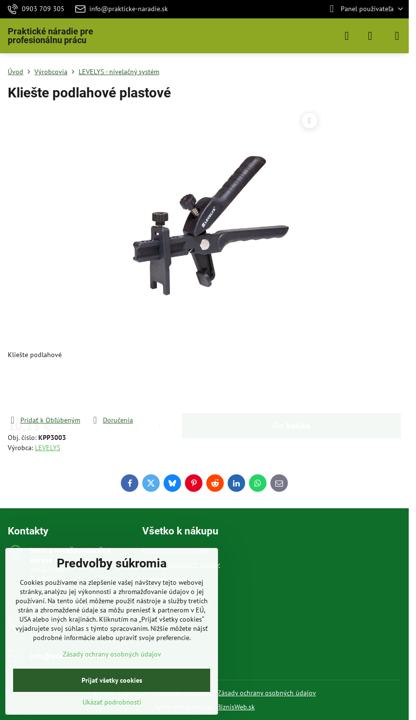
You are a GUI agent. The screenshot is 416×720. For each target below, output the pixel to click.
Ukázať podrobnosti (112, 702)
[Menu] (397, 36)
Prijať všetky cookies (112, 680)
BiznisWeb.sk (236, 707)
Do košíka (291, 387)
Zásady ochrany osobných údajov (266, 693)
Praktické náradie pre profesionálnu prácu (50, 36)
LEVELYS (47, 447)
